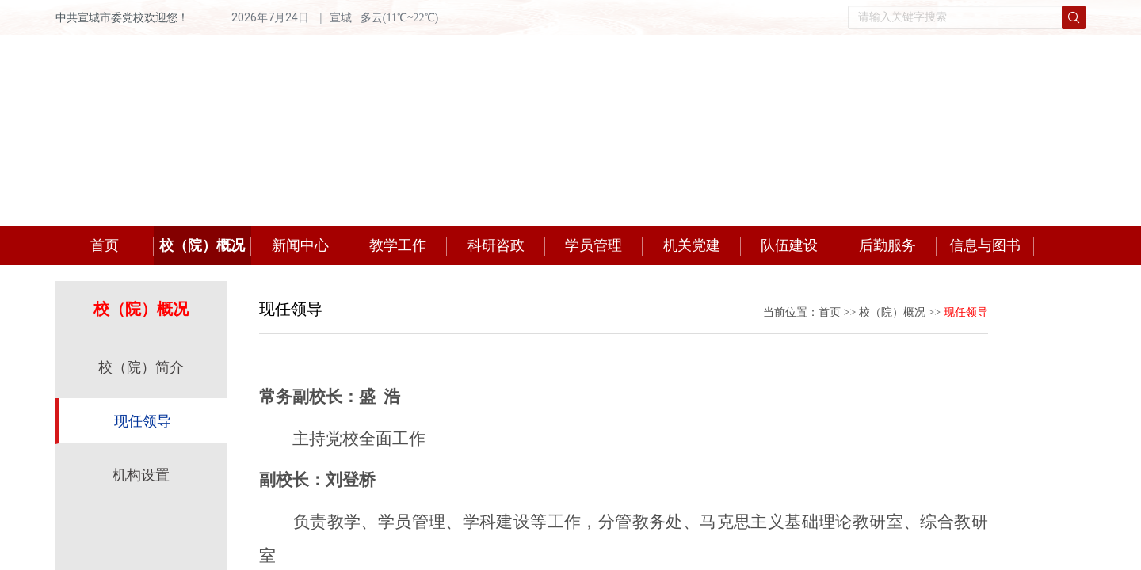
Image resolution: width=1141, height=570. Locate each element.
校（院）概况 (202, 245)
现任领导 (142, 421)
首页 (104, 245)
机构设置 (141, 475)
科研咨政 (496, 245)
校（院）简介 (141, 367)
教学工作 (397, 245)
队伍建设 (789, 245)
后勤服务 (887, 245)
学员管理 (593, 245)
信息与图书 (985, 245)
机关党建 (691, 245)
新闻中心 (300, 245)
